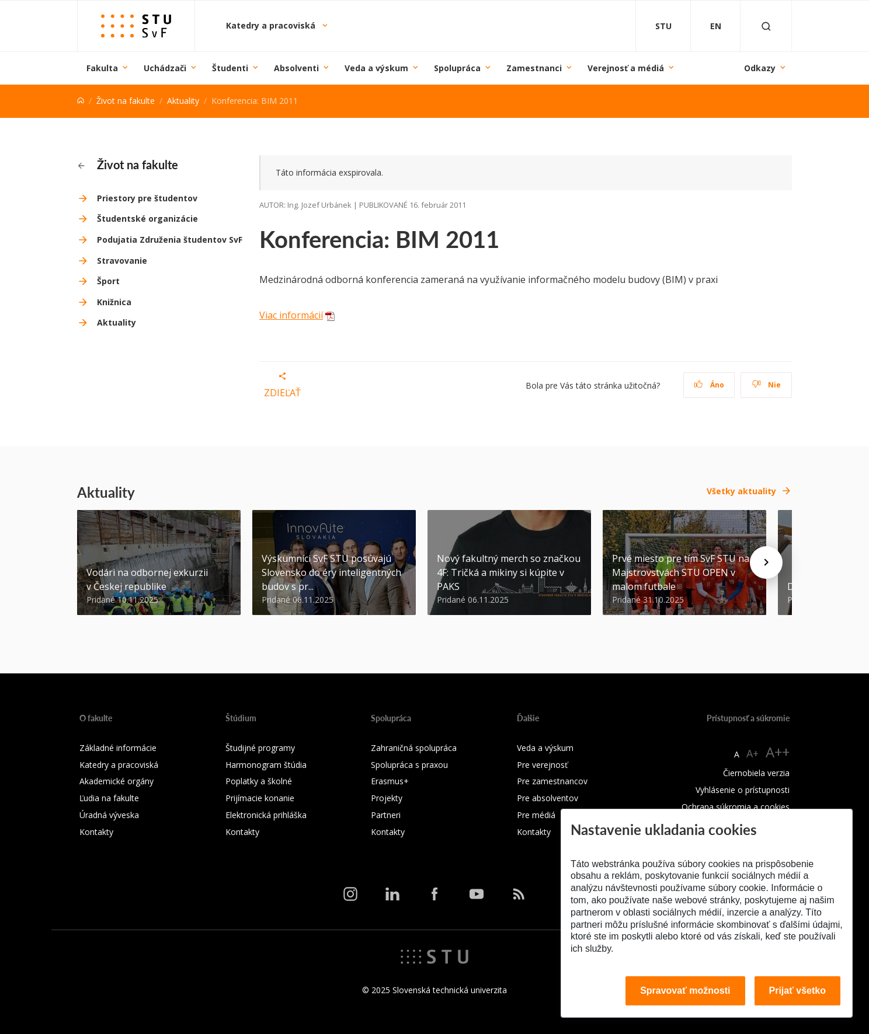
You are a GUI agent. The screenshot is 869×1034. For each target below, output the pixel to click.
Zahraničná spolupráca (414, 747)
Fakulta (102, 68)
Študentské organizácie (147, 218)
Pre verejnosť (542, 764)
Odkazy (760, 68)
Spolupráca (457, 68)
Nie (766, 385)
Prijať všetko (797, 990)
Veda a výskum (376, 68)
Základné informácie (118, 747)
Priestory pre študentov (147, 198)
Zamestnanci (534, 68)
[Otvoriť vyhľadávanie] (766, 26)
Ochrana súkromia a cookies (736, 806)
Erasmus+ (390, 781)
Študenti (230, 68)
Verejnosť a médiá (626, 68)
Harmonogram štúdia (266, 764)
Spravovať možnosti (685, 990)
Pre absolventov (547, 798)
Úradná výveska (109, 814)
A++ (778, 751)
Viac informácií (291, 315)
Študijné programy (260, 747)
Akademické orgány (116, 781)
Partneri (386, 814)
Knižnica (114, 302)
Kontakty (96, 831)
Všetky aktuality (741, 491)
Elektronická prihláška (266, 814)
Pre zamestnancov (552, 781)
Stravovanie (122, 260)
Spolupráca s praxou (409, 764)
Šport (108, 281)
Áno (709, 385)
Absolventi (296, 68)
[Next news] (766, 562)
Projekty (386, 798)
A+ (752, 753)
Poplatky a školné (258, 781)
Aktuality (183, 100)
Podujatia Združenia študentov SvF (169, 239)
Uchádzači (165, 68)
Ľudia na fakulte (109, 798)
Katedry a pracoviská (272, 25)
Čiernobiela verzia (756, 772)
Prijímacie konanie (259, 798)
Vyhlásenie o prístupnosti (743, 789)
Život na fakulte (125, 100)
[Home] (80, 100)
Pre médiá (536, 814)
